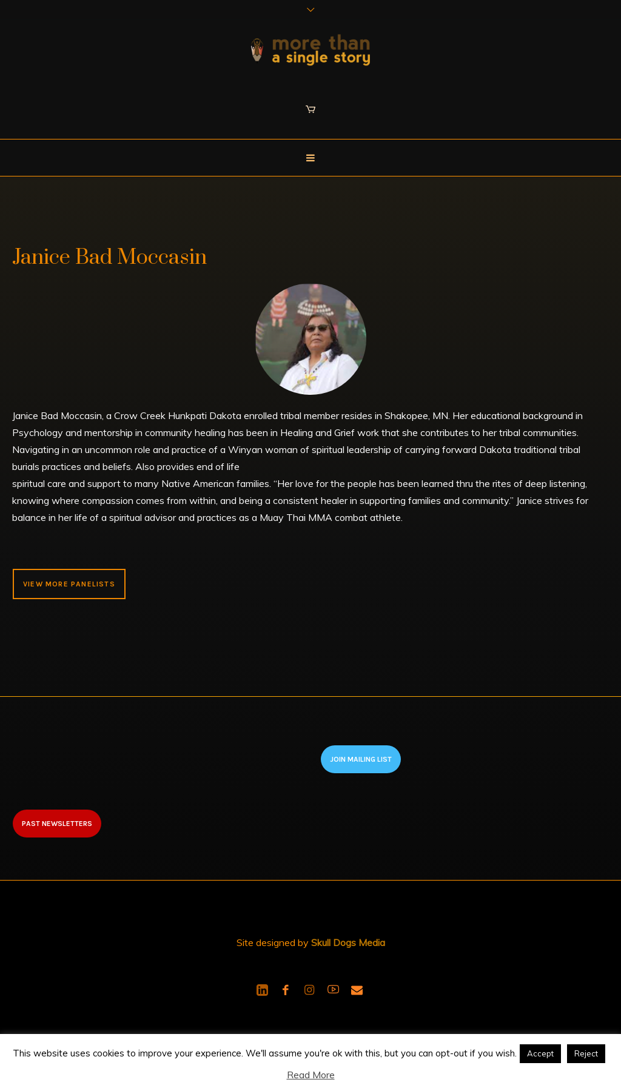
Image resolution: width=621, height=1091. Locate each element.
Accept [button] (540, 1053)
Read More (311, 1075)
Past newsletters (57, 823)
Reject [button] (586, 1053)
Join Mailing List (361, 759)
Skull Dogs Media (348, 942)
